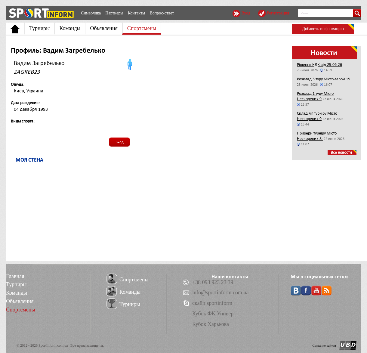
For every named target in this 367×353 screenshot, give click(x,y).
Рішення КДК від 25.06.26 (319, 64)
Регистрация (278, 13)
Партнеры (114, 13)
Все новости (341, 152)
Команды (69, 28)
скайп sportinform (212, 303)
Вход (245, 13)
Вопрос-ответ (162, 13)
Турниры (39, 28)
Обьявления (103, 28)
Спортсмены (141, 28)
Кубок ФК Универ (212, 314)
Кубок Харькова (210, 324)
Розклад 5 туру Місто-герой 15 (323, 79)
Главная (15, 276)
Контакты (136, 13)
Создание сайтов (324, 345)
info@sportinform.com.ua (220, 293)
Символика (91, 13)
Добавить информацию (323, 28)
